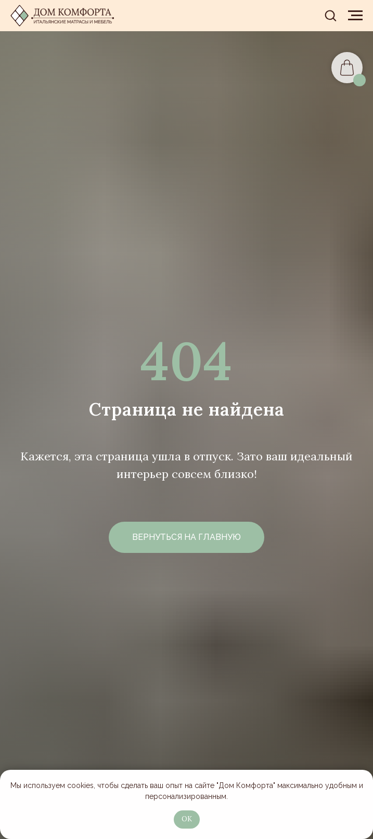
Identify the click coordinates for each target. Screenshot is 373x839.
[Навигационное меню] (355, 15)
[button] (330, 15)
